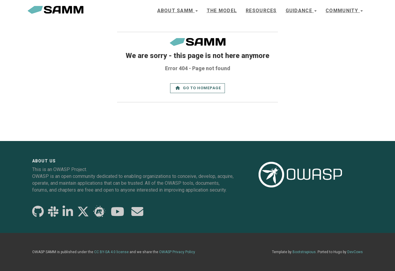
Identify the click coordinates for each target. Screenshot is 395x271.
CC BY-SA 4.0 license (111, 252)
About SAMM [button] (177, 10)
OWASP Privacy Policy (177, 252)
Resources (261, 10)
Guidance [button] (301, 10)
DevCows (355, 252)
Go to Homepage (198, 88)
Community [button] (344, 10)
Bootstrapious (304, 252)
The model (222, 10)
